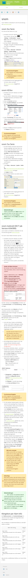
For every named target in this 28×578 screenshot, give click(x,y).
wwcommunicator (7, 24)
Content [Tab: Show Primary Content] (21, 7)
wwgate (6, 319)
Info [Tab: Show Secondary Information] (7, 7)
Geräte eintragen (15, 232)
